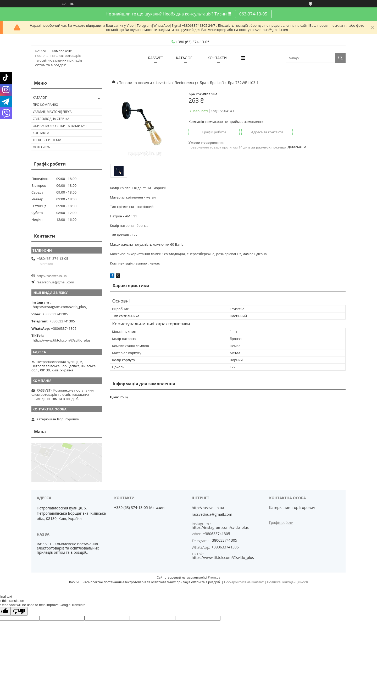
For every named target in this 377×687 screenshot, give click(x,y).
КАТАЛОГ (184, 57)
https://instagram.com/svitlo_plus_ (60, 307)
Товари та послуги (135, 82)
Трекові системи (47, 140)
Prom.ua (214, 577)
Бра (203, 82)
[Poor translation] (19, 611)
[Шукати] (340, 58)
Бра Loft (217, 82)
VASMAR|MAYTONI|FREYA (52, 111)
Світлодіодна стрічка (51, 119)
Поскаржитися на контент (244, 582)
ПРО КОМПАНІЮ (45, 104)
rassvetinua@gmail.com (55, 282)
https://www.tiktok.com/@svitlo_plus (62, 340)
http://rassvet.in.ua (52, 276)
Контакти (41, 133)
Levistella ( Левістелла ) (176, 82)
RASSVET (155, 57)
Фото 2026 (41, 147)
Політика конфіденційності (287, 582)
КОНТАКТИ (217, 57)
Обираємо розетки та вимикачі (60, 126)
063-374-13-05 (253, 14)
